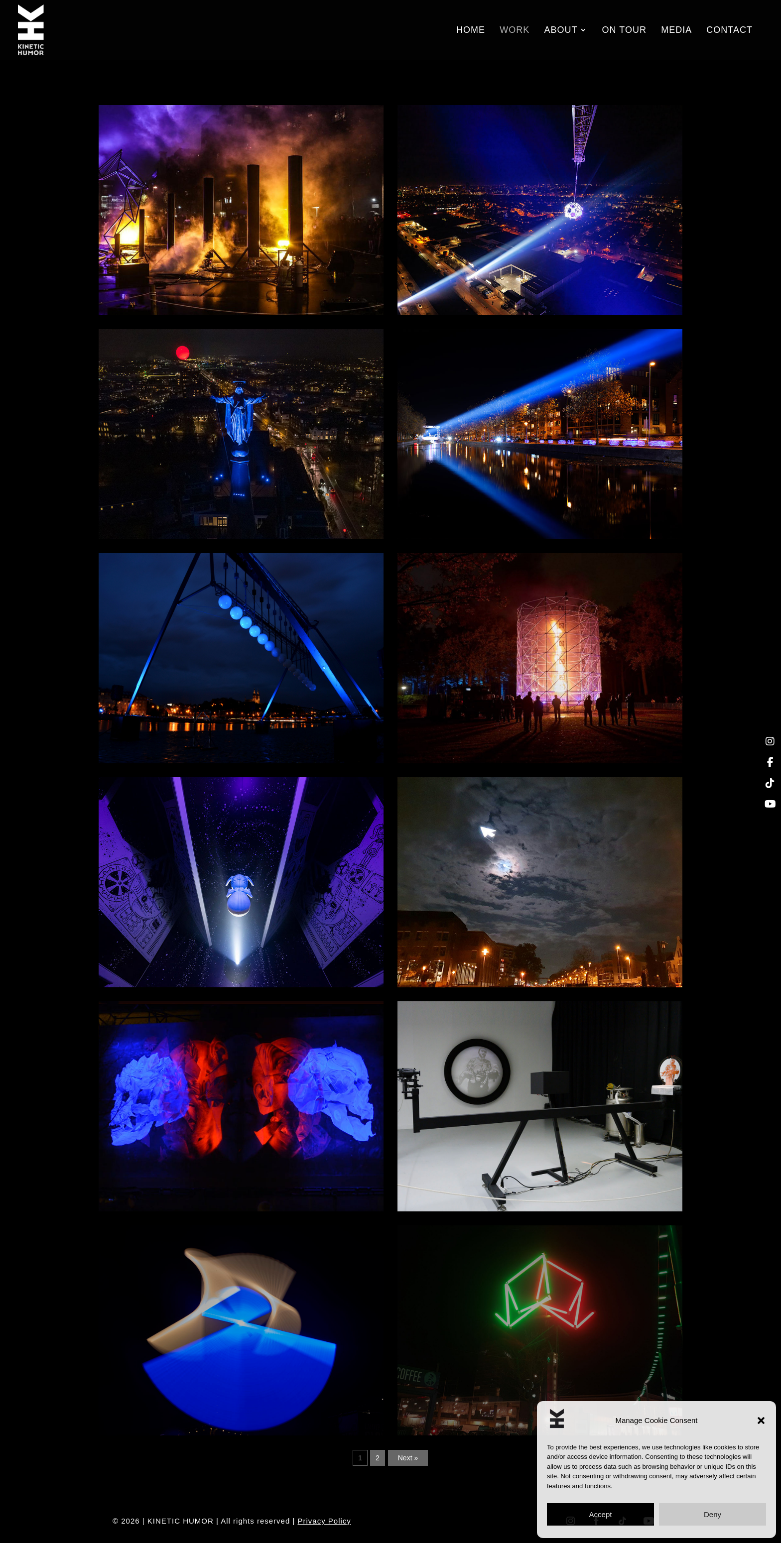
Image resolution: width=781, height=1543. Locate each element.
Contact (729, 30)
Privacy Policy (324, 1521)
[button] (761, 1420)
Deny (712, 1514)
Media (676, 30)
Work (514, 30)
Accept (600, 1514)
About (560, 30)
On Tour (624, 30)
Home (470, 30)
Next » (408, 1458)
